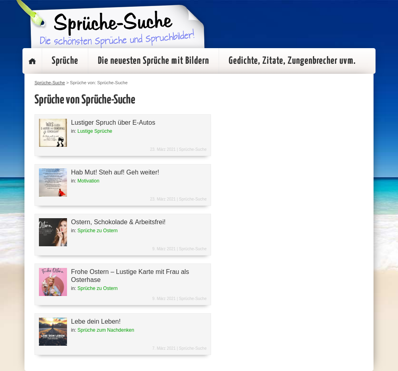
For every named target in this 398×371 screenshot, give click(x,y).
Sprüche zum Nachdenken (105, 330)
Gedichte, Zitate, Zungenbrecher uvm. (292, 61)
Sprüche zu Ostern (97, 230)
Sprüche (65, 61)
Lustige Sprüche (94, 131)
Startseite (32, 61)
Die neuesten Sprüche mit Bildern (153, 61)
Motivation (88, 181)
